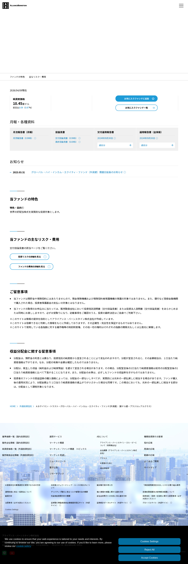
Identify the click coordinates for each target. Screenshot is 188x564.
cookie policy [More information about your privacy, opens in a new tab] (23, 546)
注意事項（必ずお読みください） (18, 502)
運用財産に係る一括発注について (18, 491)
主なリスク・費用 (37, 76)
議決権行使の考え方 (105, 485)
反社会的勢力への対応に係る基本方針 (112, 496)
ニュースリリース (57, 461)
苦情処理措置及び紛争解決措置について (158, 491)
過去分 (115, 145)
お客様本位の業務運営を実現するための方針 (22, 485)
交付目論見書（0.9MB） (67, 138)
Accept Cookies (149, 557)
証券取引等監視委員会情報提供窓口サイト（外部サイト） (70, 503)
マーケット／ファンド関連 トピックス (68, 448)
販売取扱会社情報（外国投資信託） (18, 455)
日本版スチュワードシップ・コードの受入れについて (70, 486)
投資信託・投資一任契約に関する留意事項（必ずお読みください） (162, 497)
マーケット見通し (57, 455)
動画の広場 (149, 455)
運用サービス (55, 436)
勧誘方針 (8, 496)
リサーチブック (56, 473)
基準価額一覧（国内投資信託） (16, 436)
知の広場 (148, 442)
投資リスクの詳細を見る (32, 256)
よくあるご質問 (151, 461)
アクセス (103, 458)
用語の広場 (149, 448)
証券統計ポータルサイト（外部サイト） (114, 502)
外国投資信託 (26, 406)
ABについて (102, 436)
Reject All (149, 549)
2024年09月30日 (106, 138)
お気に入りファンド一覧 (140, 107)
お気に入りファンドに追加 (139, 98)
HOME (13, 406)
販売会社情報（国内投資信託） (16, 442)
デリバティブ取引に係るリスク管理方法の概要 (69, 491)
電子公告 (53, 467)
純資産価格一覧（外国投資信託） (17, 448)
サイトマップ (150, 467)
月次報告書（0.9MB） (24, 138)
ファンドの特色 (17, 76)
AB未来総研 (104, 468)
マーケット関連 (56, 442)
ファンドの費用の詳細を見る (34, 266)
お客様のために (106, 463)
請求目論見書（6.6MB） (67, 141)
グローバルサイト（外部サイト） (157, 502)
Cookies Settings (11, 509)
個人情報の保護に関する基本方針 (110, 491)
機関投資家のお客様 (153, 436)
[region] (94, 549)
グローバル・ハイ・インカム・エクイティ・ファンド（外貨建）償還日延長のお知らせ (78, 172)
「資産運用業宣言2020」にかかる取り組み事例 (161, 485)
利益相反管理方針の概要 (60, 496)
